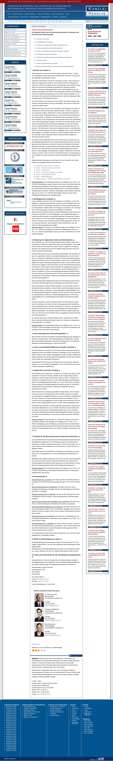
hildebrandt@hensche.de (53, 620)
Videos (7, 46)
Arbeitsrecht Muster (34, 16)
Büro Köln (87, 728)
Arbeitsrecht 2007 (11, 740)
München (45, 21)
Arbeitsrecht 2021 (11, 715)
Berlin (9, 21)
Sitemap (74, 720)
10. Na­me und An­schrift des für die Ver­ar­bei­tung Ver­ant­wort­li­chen (55, 66)
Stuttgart (60, 21)
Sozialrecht (53, 713)
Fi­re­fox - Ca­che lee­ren (43, 170)
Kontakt (74, 713)
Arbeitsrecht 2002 (11, 748)
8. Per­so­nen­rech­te (41, 60)
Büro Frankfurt (88, 722)
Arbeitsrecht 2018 (11, 720)
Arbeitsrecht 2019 (11, 719)
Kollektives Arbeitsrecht (57, 712)
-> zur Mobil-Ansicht (12, 26)
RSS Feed (75, 717)
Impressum (87, 712)
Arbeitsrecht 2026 (11, 706)
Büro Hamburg (88, 724)
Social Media (76, 719)
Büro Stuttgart (88, 733)
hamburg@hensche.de (14, 86)
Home (9, 14)
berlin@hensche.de (13, 70)
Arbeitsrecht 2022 (11, 713)
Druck (73, 710)
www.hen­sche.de (43, 581)
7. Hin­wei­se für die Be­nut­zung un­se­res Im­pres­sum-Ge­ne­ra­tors (54, 57)
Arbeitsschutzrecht (55, 710)
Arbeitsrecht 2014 (11, 727)
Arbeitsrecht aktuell (17, 14)
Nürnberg (52, 21)
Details (13, 72)
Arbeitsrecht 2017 (11, 722)
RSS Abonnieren (76, 655)
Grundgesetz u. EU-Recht (57, 706)
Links (73, 715)
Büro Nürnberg (88, 731)
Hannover (32, 21)
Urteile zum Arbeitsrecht (58, 14)
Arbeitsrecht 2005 (11, 743)
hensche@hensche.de (52, 605)
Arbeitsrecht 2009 (11, 736)
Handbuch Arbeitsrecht (29, 14)
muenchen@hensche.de (14, 111)
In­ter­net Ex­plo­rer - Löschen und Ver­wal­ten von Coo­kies (53, 179)
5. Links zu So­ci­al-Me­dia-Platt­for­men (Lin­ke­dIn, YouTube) (52, 51)
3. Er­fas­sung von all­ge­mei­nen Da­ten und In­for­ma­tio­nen (52, 45)
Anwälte (67, 21)
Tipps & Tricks (24, 16)
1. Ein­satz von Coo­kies (42, 39)
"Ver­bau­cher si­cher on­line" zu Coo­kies (48, 165)
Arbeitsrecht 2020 (11, 717)
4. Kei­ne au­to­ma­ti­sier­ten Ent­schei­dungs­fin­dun (49, 48)
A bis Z (74, 706)
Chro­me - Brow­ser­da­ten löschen (46, 174)
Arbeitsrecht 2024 (11, 710)
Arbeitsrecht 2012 (11, 731)
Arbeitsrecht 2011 (11, 733)
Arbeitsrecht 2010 (11, 734)
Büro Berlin (87, 721)
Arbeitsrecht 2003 (11, 747)
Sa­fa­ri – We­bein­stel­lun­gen (44, 176)
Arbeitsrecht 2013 (11, 729)
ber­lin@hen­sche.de (43, 579)
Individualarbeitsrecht (56, 708)
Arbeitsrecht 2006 (11, 741)
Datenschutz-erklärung (88, 714)
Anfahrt (7, 72)
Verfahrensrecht (54, 715)
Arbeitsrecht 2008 (11, 738)
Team (86, 710)
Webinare (55, 16)
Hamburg (24, 21)
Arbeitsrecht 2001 (11, 750)
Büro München (88, 729)
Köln (38, 21)
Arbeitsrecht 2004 (11, 745)
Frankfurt (16, 21)
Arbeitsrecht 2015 (11, 726)
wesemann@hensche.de (53, 635)
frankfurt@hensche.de (14, 78)
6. (46, 54)
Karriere (74, 712)
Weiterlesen (93, 65)
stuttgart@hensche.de (14, 128)
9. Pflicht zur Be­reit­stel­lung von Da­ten (47, 63)
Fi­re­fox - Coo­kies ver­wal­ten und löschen (48, 168)
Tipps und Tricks (10, 32)
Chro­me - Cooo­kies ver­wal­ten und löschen (49, 172)
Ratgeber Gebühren (46, 16)
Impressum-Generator (13, 16)
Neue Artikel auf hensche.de (32, 712)
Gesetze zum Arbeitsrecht (44, 14)
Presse (67, 14)
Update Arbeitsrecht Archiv (13, 55)
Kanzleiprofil (63, 16)
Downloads (75, 708)
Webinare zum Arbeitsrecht (13, 52)
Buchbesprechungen (30, 706)
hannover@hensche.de (14, 95)
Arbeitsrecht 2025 (11, 708)
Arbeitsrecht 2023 (11, 712)
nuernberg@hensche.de (14, 120)
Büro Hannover (88, 726)
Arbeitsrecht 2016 (11, 724)
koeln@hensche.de (13, 103)
